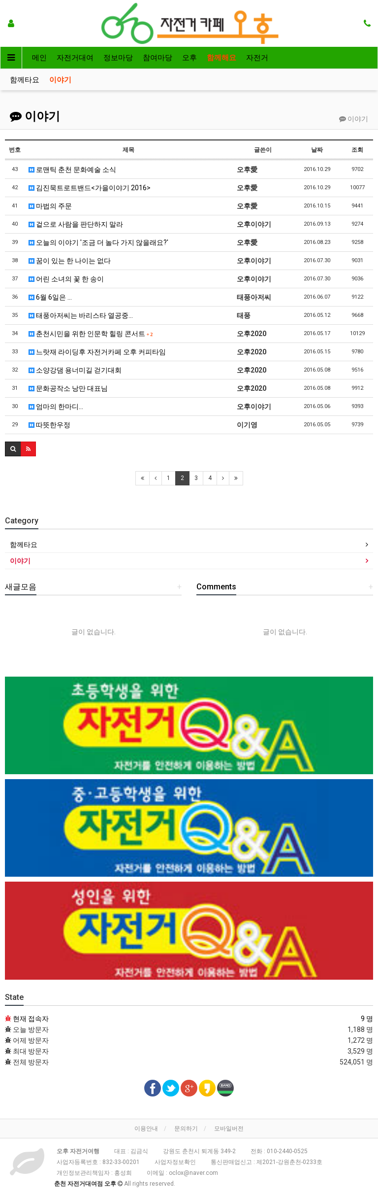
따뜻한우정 (49, 425)
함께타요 (24, 79)
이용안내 (146, 1128)
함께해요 (221, 57)
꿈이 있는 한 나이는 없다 (70, 261)
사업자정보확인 (175, 1162)
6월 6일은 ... (50, 297)
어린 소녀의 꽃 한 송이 (66, 279)
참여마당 (157, 57)
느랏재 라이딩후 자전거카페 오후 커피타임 (97, 352)
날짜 (317, 149)
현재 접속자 (31, 1019)
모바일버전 (229, 1128)
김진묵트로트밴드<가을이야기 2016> (90, 188)
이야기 (60, 79)
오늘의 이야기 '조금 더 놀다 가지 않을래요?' (98, 242)
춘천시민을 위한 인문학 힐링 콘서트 (91, 334)
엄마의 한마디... (56, 407)
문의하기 (186, 1128)
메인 (39, 57)
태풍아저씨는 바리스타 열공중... (81, 315)
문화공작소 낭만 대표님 (68, 388)
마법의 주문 (50, 206)
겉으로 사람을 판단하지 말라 (76, 224)
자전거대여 (75, 57)
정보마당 (118, 57)
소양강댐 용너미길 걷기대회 (75, 370)
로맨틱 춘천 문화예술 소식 (72, 169)
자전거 (257, 57)
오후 (189, 57)
